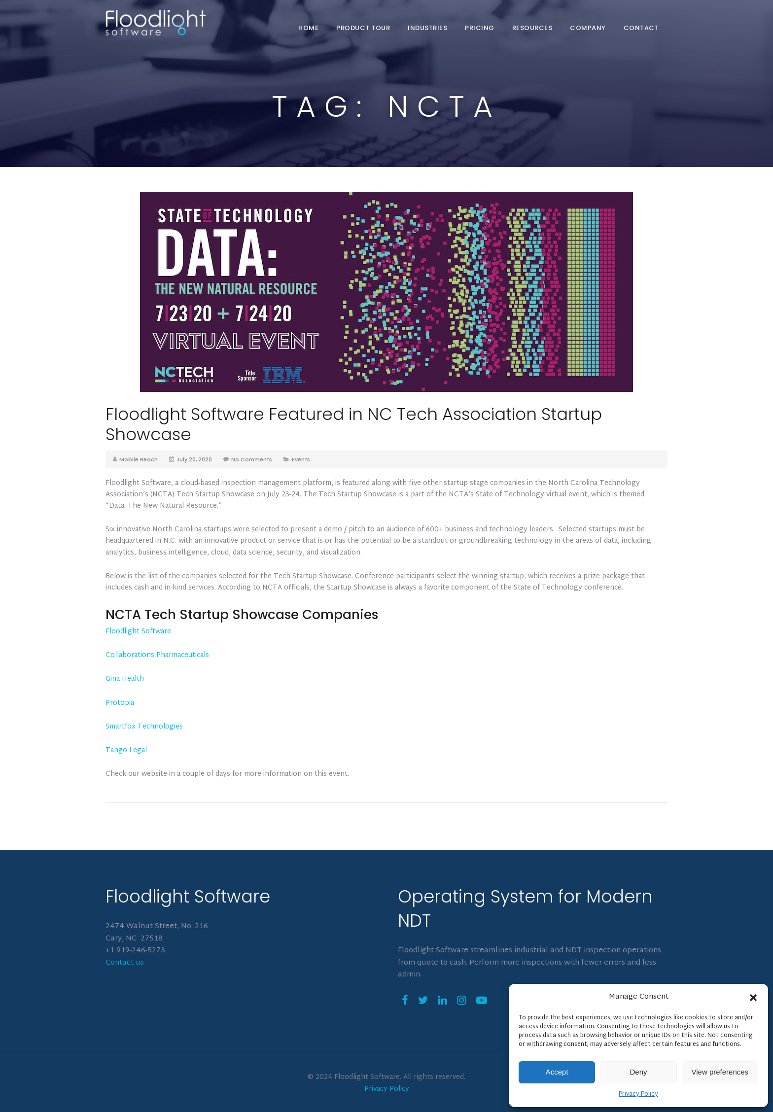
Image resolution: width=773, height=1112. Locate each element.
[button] (753, 998)
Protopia (119, 703)
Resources (532, 28)
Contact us (124, 963)
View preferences (720, 1072)
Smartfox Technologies (144, 727)
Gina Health (124, 679)
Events (301, 459)
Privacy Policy (638, 1094)
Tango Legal (126, 750)
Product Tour (363, 28)
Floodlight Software (138, 632)
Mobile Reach (138, 459)
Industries (427, 28)
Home (308, 28)
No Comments (251, 459)
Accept (557, 1072)
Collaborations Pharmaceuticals (157, 655)
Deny (638, 1072)
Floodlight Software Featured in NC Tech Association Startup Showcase (353, 424)
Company (588, 28)
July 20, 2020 (194, 459)
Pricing (479, 28)
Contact (641, 28)
